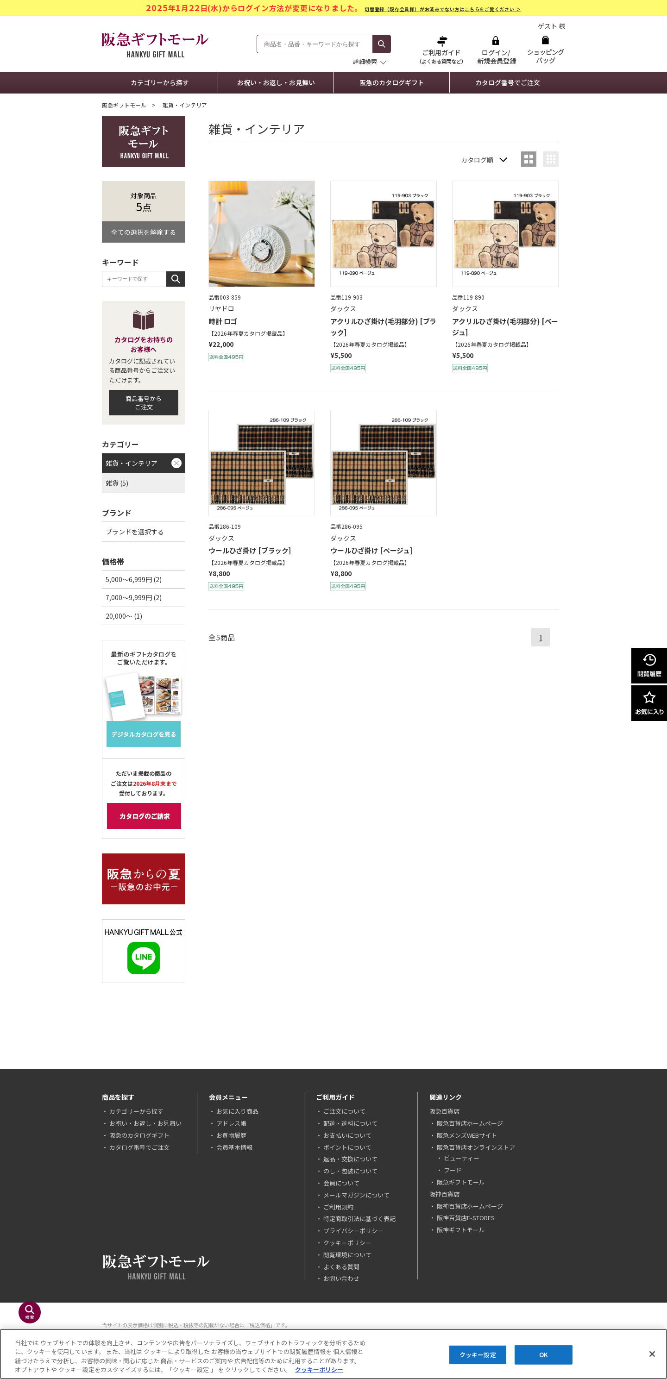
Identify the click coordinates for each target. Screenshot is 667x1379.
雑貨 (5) (117, 483)
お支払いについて (347, 1135)
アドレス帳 (231, 1123)
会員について (341, 1182)
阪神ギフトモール (461, 1229)
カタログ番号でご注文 (507, 82)
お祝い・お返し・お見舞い (276, 82)
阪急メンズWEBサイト (467, 1135)
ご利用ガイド (442, 50)
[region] (333, 1354)
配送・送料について (350, 1123)
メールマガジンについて (356, 1195)
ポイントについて (347, 1147)
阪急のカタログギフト (391, 82)
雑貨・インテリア (131, 463)
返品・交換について (350, 1158)
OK (543, 1354)
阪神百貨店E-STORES (466, 1217)
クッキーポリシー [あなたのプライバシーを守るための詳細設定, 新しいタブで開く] (319, 1369)
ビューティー (461, 1157)
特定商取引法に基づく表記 (359, 1218)
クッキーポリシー (347, 1242)
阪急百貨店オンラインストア (476, 1147)
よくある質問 (341, 1266)
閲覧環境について (347, 1254)
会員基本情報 (234, 1147)
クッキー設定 (477, 1354)
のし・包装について (350, 1170)
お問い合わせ (341, 1278)
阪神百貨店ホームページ (470, 1206)
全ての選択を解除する (143, 232)
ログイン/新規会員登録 (495, 50)
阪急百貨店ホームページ (470, 1123)
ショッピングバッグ (545, 50)
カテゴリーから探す (160, 82)
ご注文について (344, 1111)
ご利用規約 (338, 1207)
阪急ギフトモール (124, 105)
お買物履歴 (231, 1135)
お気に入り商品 (237, 1111)
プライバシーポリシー (353, 1230)
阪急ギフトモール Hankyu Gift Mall (155, 44)
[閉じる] (652, 1354)
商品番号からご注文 (144, 402)
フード (453, 1170)
